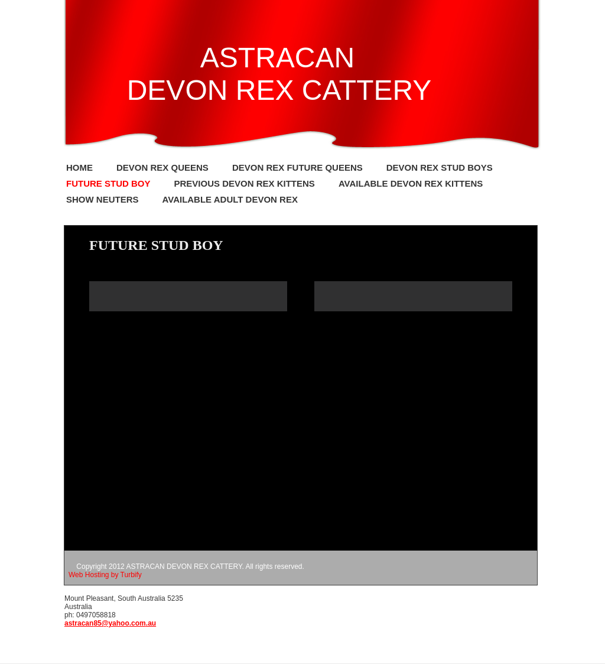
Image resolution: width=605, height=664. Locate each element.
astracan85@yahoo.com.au (110, 623)
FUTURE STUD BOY (108, 183)
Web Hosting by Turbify (105, 575)
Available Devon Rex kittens (411, 183)
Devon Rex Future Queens (297, 167)
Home (79, 167)
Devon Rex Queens (162, 167)
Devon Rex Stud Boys (439, 167)
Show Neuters (102, 199)
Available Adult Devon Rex (230, 199)
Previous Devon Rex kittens (244, 183)
